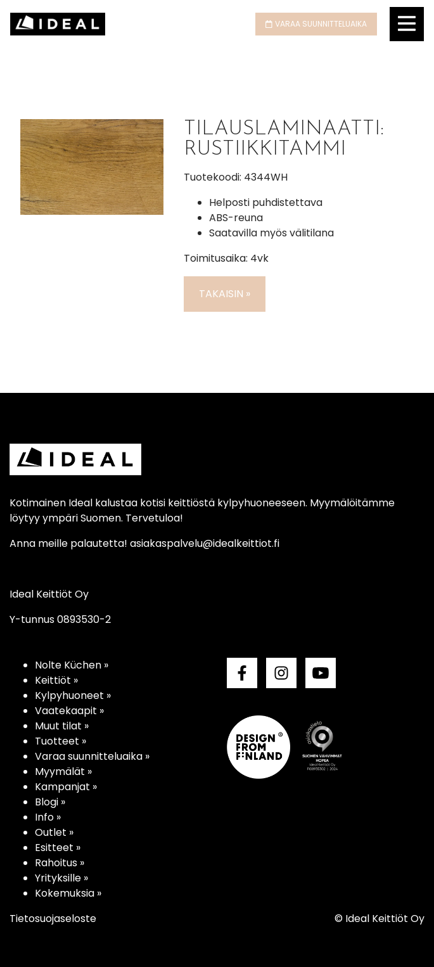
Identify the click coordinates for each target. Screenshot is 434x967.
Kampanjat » (66, 786)
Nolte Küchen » (71, 665)
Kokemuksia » (68, 893)
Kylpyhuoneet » (73, 695)
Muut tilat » (62, 726)
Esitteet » (57, 847)
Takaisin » (224, 293)
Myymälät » (63, 771)
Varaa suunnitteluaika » (92, 756)
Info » (48, 817)
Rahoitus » (59, 862)
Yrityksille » (61, 878)
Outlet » (54, 832)
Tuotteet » (60, 741)
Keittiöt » (56, 680)
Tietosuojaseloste (53, 918)
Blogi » (50, 802)
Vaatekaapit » (69, 710)
